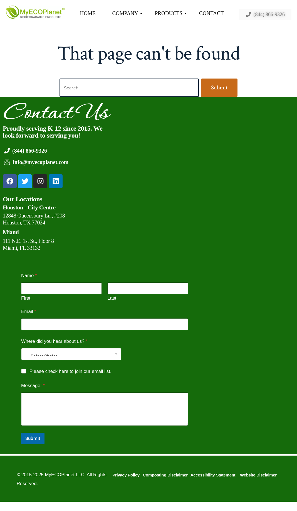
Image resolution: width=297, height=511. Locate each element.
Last (111, 298)
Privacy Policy (126, 475)
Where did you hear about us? (54, 341)
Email (28, 311)
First (25, 298)
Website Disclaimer (258, 475)
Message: (33, 385)
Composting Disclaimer (165, 475)
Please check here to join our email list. (70, 371)
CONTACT (211, 13)
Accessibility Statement (213, 475)
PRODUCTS (171, 13)
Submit (32, 438)
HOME (88, 13)
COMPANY (127, 13)
